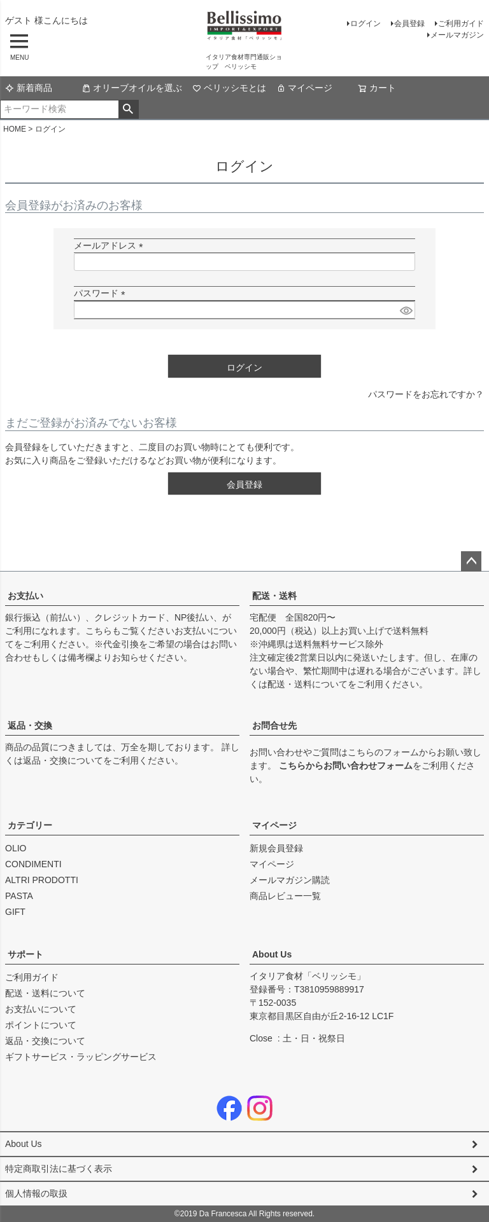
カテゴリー (30, 825)
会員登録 (409, 23)
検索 (128, 109)
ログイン (365, 23)
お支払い (25, 596)
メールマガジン (457, 35)
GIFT (15, 912)
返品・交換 (30, 725)
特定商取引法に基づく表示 (58, 1169)
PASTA (19, 896)
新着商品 (28, 88)
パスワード (102, 293)
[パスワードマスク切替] (406, 310)
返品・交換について (63, 760)
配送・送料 (274, 596)
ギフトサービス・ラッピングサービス (81, 1057)
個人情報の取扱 (36, 1193)
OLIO (15, 848)
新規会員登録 (276, 848)
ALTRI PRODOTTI (41, 880)
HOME (14, 129)
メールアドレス (111, 245)
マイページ (304, 88)
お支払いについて (40, 1009)
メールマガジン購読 (290, 880)
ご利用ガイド (461, 23)
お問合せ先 (274, 725)
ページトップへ (471, 561)
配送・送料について (307, 684)
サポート (25, 954)
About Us (272, 954)
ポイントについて (40, 1025)
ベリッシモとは (229, 88)
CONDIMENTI (33, 864)
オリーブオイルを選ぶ (132, 88)
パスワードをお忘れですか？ (426, 394)
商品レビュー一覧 (285, 896)
